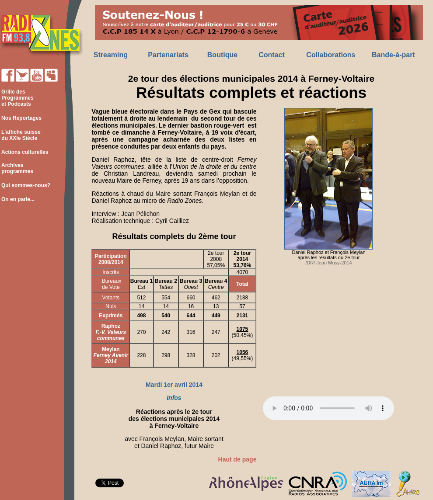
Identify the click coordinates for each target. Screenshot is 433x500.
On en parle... (18, 199)
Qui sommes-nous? (25, 185)
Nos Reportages (21, 118)
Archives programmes (16, 168)
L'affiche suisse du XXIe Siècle (20, 135)
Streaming (111, 55)
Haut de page (237, 459)
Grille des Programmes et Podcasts (17, 98)
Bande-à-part (393, 55)
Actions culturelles (24, 152)
